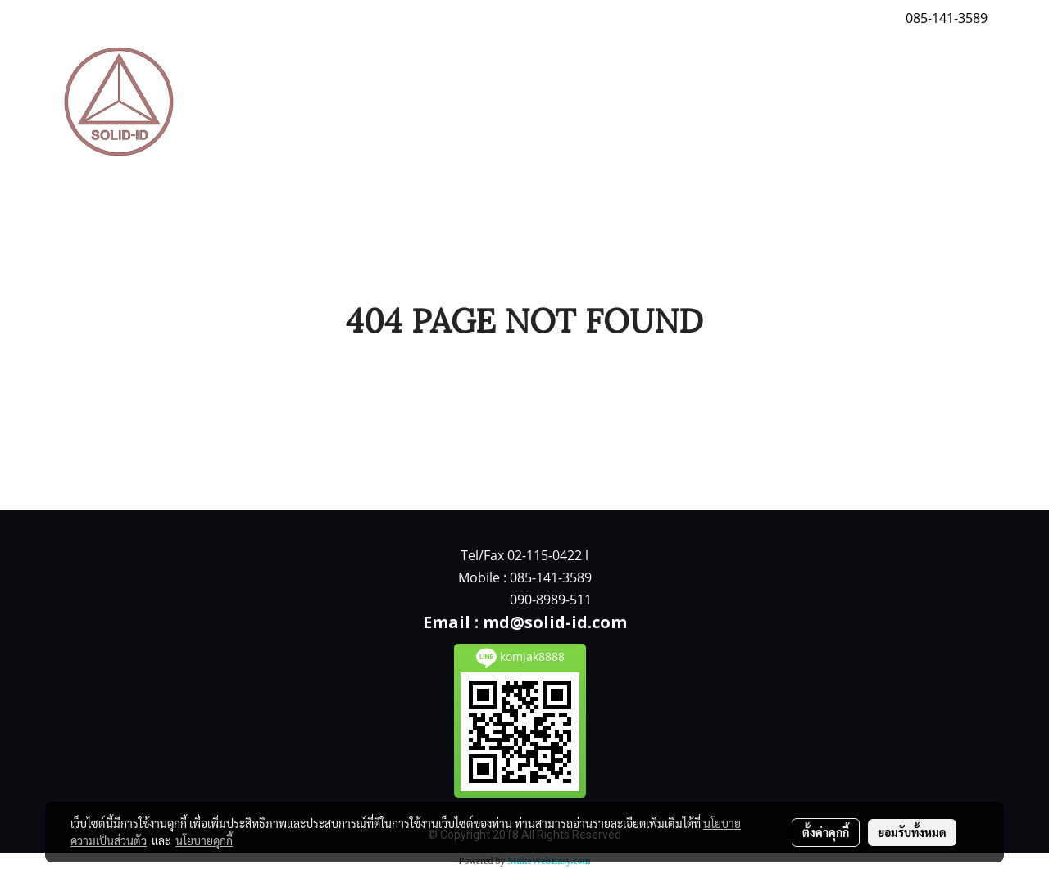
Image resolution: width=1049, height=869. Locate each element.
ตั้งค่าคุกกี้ (825, 832)
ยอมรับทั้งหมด (912, 832)
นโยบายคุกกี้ (204, 840)
